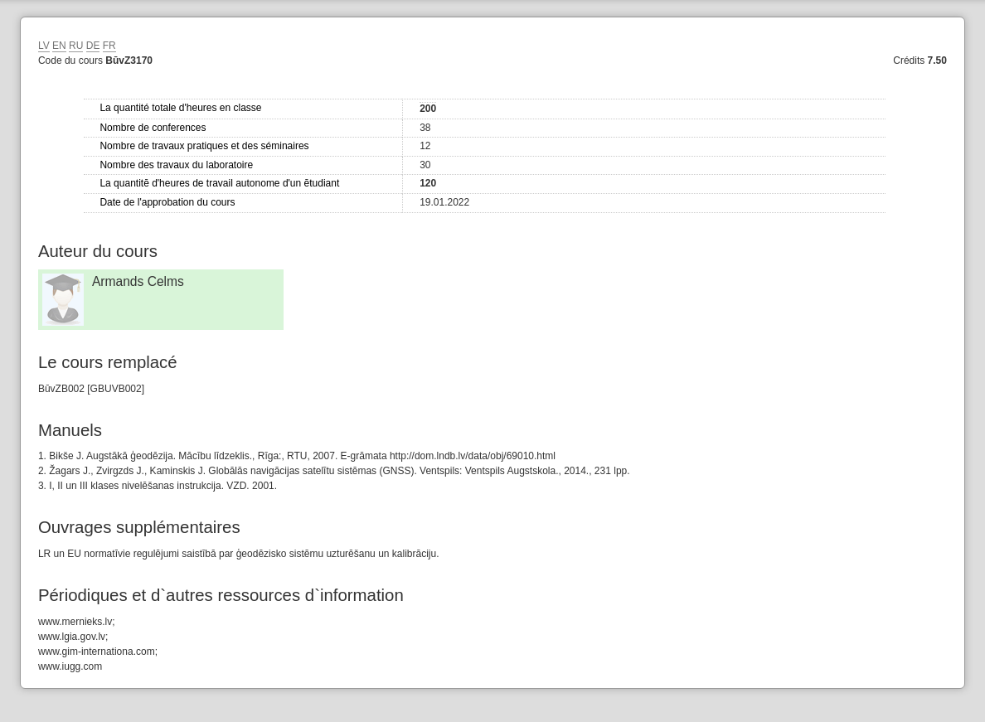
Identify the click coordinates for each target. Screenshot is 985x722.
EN (59, 45)
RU (76, 45)
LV (44, 45)
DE (93, 45)
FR (109, 45)
